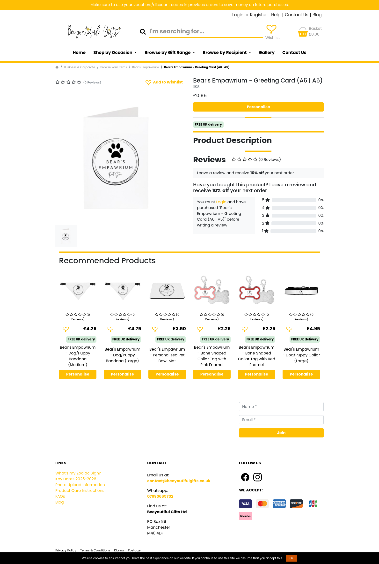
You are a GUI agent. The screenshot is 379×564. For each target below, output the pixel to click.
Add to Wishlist (164, 82)
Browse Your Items (113, 67)
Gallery (267, 52)
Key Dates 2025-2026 (75, 479)
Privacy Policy (65, 550)
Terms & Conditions (95, 550)
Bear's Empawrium (145, 67)
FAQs (60, 496)
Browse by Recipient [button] (225, 52)
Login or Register (249, 15)
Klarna (119, 550)
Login (221, 202)
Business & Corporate (79, 67)
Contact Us (296, 15)
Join (281, 433)
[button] (65, 158)
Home (79, 52)
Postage (134, 550)
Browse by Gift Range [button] (168, 52)
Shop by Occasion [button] (113, 52)
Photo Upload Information (80, 485)
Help (276, 15)
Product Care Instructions (79, 490)
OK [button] (292, 558)
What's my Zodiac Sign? (78, 473)
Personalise (258, 107)
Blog (317, 15)
